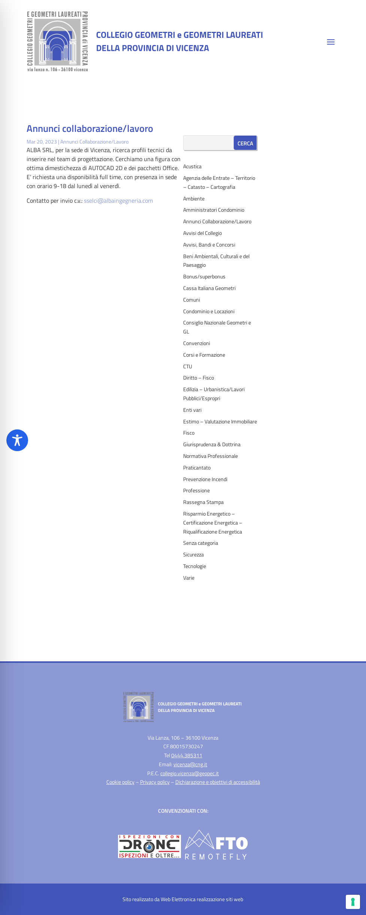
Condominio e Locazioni (209, 311)
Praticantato (197, 467)
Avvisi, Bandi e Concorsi (209, 244)
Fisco (188, 433)
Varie (188, 578)
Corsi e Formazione (204, 355)
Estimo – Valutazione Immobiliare (220, 421)
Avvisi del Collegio (202, 233)
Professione (196, 490)
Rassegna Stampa (203, 502)
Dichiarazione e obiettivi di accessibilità (217, 782)
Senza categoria (200, 543)
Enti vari (192, 410)
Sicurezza (193, 554)
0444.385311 (186, 755)
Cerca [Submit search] (245, 143)
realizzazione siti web (220, 899)
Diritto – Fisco (198, 377)
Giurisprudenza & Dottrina (212, 444)
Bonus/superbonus (204, 276)
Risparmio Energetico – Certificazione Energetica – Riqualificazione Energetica (212, 522)
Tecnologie (194, 566)
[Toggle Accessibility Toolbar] (17, 440)
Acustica (192, 166)
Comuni (191, 300)
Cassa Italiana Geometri (209, 288)
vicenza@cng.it (190, 764)
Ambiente (194, 198)
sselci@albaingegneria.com (118, 200)
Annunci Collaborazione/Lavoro (94, 141)
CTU (187, 366)
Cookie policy (120, 782)
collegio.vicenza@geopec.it (189, 773)
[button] (331, 42)
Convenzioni (196, 343)
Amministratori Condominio (213, 210)
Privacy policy (155, 782)
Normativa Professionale (210, 456)
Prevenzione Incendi (205, 479)
